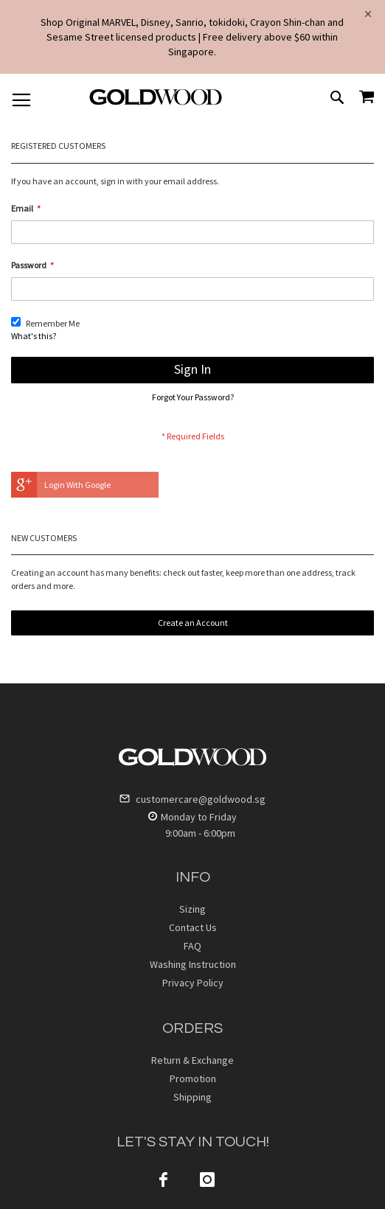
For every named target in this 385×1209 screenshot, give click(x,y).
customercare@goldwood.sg (192, 799)
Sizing (192, 909)
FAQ (192, 945)
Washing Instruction (193, 964)
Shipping (192, 1097)
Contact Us (193, 927)
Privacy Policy (192, 982)
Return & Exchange (192, 1060)
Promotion (193, 1078)
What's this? (33, 335)
